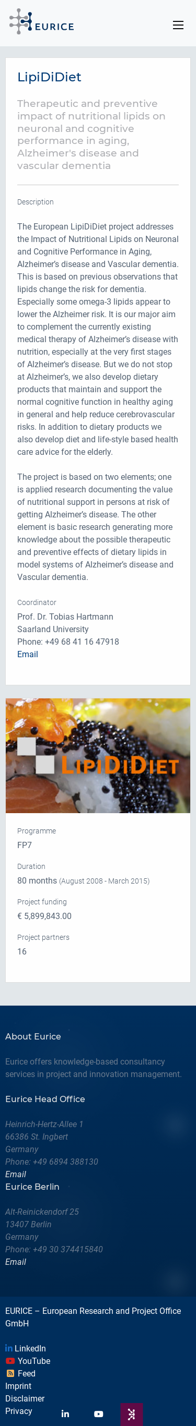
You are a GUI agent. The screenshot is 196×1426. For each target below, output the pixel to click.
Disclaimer (24, 1399)
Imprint (18, 1386)
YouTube (27, 1361)
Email (27, 654)
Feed (20, 1374)
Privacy (18, 1411)
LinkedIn (25, 1349)
